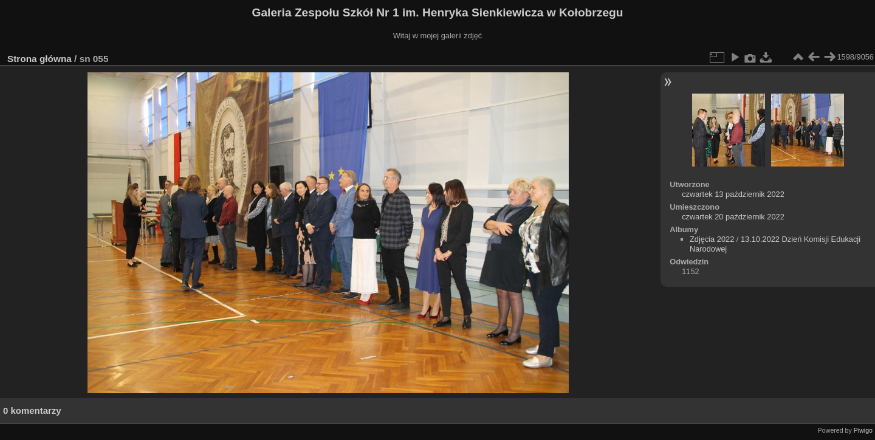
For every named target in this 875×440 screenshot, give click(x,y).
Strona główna (39, 58)
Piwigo (863, 430)
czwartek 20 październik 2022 (733, 216)
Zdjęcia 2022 (712, 239)
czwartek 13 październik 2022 (733, 194)
